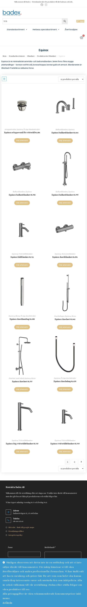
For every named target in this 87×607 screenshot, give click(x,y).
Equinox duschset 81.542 (65, 319)
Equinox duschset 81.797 (22, 381)
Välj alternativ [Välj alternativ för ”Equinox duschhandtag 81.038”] (22, 327)
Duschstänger (59, 316)
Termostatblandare (68, 254)
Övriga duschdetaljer (28, 316)
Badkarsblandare (62, 129)
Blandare (31, 56)
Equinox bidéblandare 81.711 (22, 257)
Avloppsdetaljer (10, 129)
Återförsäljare (71, 29)
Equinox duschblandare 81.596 (65, 257)
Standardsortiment (17, 29)
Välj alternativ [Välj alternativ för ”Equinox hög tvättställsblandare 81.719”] (22, 452)
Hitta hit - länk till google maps (21, 527)
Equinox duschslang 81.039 (65, 381)
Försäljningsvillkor (16, 531)
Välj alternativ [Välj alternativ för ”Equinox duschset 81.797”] (22, 389)
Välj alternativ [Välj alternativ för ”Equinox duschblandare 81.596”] (65, 265)
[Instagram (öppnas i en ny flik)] (45, 4)
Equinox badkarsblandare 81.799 (65, 195)
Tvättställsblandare (25, 254)
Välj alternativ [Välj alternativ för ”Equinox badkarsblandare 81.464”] (65, 141)
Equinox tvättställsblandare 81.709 (65, 444)
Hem (4, 56)
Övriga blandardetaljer (31, 129)
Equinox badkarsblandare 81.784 (22, 195)
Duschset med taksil (16, 378)
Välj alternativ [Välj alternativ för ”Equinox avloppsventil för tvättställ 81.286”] (22, 140)
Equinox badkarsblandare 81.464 (65, 133)
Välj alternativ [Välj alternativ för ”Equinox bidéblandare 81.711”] (22, 265)
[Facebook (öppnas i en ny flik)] (42, 4)
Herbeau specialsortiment (46, 29)
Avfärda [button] (7, 602)
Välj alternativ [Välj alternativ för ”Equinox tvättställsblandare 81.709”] (65, 452)
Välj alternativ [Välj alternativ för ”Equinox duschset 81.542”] (65, 327)
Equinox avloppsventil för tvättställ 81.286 (22, 132)
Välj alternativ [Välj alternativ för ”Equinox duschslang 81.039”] (65, 389)
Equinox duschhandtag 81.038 (22, 319)
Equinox (20, 129)
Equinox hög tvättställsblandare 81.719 (22, 444)
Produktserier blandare (46, 56)
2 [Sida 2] (74, 462)
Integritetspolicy (15, 535)
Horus (17, 316)
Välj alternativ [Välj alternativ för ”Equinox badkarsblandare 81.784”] (22, 203)
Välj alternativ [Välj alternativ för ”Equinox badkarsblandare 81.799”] (65, 203)
